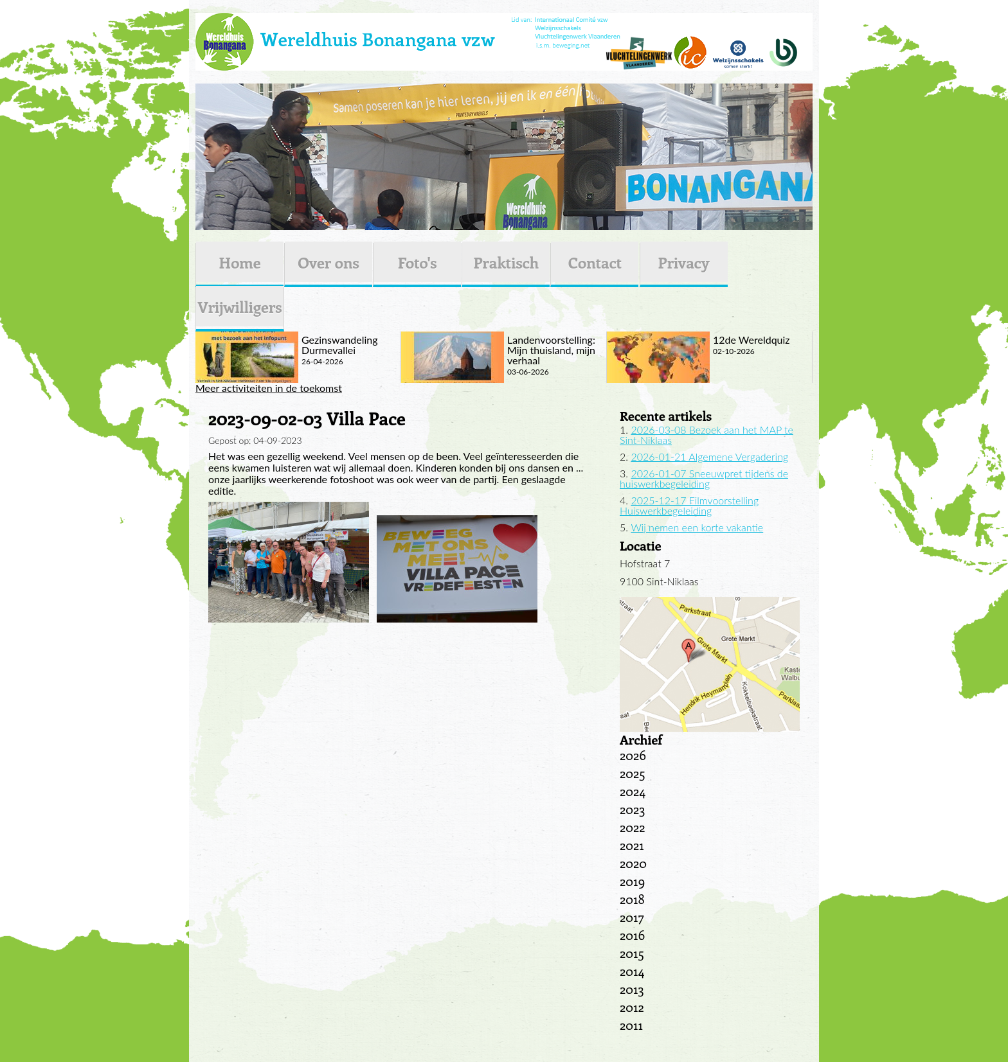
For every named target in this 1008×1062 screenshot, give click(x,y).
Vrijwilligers (239, 306)
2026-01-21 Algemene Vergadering (709, 456)
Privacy (684, 262)
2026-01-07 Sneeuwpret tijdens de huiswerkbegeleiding (704, 478)
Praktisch (506, 262)
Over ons (328, 262)
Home (239, 262)
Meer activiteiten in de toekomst (268, 388)
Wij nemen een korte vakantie (697, 527)
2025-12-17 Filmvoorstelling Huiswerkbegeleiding (689, 505)
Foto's (417, 262)
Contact (595, 262)
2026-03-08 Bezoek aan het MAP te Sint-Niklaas (706, 434)
